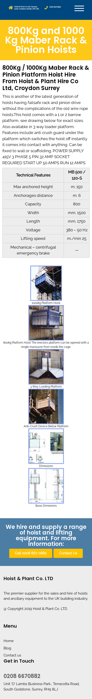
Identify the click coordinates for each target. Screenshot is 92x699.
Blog (7, 648)
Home (9, 641)
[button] (30, 553)
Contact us (12, 655)
